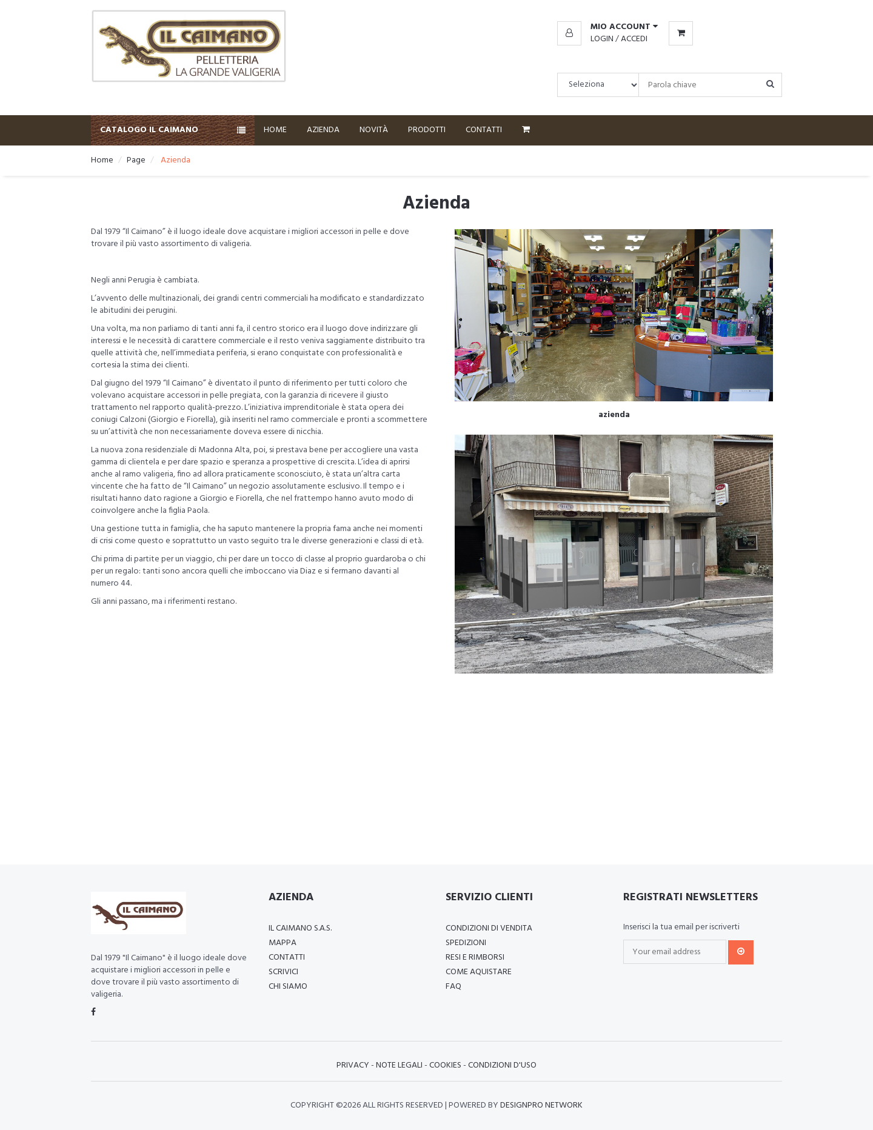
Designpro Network (541, 1105)
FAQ (453, 987)
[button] (607, 27)
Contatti (484, 130)
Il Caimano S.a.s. (300, 928)
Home (275, 130)
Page (136, 160)
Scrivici (283, 972)
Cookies (445, 1065)
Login (602, 39)
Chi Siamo (288, 987)
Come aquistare (479, 972)
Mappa (282, 943)
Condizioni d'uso (502, 1065)
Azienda (323, 130)
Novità (374, 130)
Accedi (634, 39)
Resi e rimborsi (475, 958)
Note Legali (399, 1065)
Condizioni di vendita (489, 928)
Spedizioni (466, 943)
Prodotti (427, 130)
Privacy (352, 1065)
